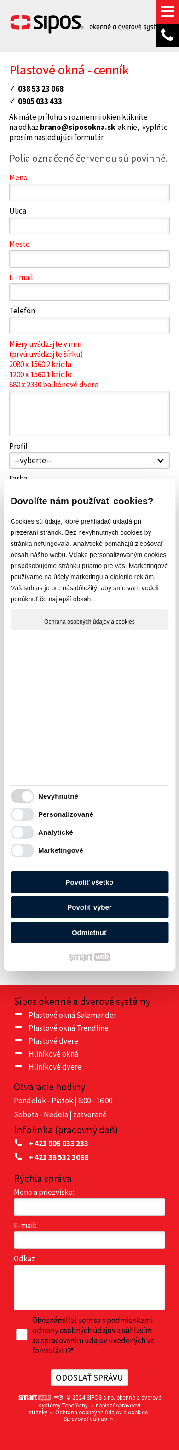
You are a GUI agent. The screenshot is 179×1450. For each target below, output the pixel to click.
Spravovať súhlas (85, 1419)
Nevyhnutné (58, 796)
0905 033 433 (40, 101)
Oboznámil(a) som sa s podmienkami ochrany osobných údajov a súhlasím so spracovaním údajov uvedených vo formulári (93, 1335)
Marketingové (60, 850)
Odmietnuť (89, 932)
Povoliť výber (89, 907)
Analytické (55, 832)
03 (22, 89)
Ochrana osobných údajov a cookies (89, 621)
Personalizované (65, 814)
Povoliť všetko (90, 882)
